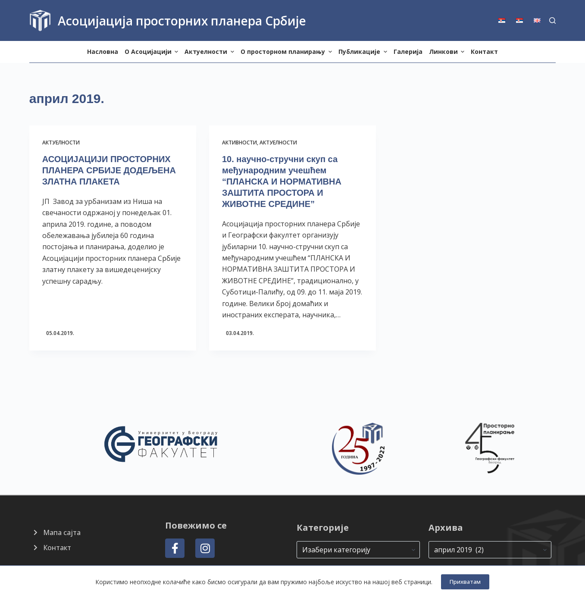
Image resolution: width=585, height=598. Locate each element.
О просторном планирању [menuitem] (287, 51)
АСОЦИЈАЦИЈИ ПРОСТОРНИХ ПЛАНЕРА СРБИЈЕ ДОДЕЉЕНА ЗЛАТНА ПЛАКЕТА (109, 170)
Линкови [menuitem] (448, 51)
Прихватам (465, 581)
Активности (239, 142)
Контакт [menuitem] (484, 51)
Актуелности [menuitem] (210, 51)
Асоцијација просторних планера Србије (182, 21)
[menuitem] (504, 20)
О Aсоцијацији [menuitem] (153, 51)
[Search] (552, 20)
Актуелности (61, 142)
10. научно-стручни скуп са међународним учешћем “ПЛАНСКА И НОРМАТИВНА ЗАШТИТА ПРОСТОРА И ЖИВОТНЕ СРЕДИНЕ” (281, 181)
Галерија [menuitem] (408, 51)
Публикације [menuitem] (363, 51)
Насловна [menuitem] (102, 51)
